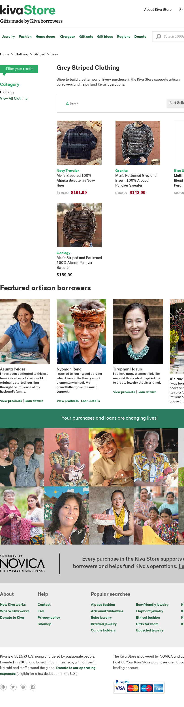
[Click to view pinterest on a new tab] (5, 687)
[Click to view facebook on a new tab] (34, 687)
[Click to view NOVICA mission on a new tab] (22, 564)
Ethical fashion (148, 618)
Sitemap (44, 624)
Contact (44, 605)
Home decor (46, 37)
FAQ (41, 611)
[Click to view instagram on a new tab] (25, 687)
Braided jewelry (104, 624)
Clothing (7, 92)
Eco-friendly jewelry (152, 605)
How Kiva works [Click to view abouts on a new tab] (13, 605)
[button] (158, 38)
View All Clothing (14, 99)
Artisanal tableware (107, 611)
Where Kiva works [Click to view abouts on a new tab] (15, 611)
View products (11, 401)
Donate (140, 37)
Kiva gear (67, 37)
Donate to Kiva (12, 618)
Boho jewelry (101, 618)
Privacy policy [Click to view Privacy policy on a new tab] (49, 618)
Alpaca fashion (103, 605)
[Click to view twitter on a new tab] (15, 687)
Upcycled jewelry (150, 630)
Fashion (25, 37)
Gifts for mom (147, 624)
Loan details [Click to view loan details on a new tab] (33, 401)
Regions (123, 37)
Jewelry (8, 37)
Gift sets (86, 37)
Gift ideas (105, 37)
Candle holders (103, 630)
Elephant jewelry (149, 611)
